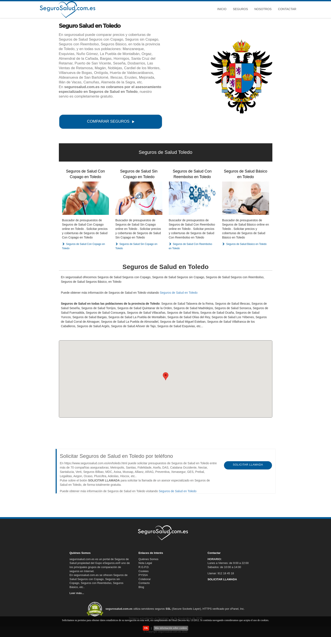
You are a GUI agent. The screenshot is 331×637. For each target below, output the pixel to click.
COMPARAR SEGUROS (111, 121)
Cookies (144, 571)
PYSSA (143, 575)
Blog (141, 587)
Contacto (144, 583)
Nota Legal (145, 563)
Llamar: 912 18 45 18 (220, 573)
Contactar (287, 9)
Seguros (240, 9)
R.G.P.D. (144, 567)
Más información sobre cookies (171, 627)
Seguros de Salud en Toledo (179, 292)
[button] (165, 376)
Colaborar (145, 579)
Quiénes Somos (149, 559)
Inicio (221, 9)
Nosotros (263, 9)
